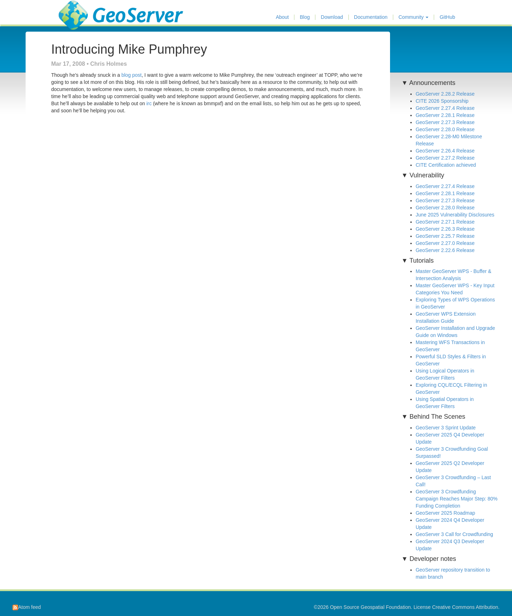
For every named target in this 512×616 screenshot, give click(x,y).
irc (149, 103)
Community (414, 17)
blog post (131, 75)
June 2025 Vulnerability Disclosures (455, 215)
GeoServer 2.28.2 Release (445, 94)
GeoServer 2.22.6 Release (445, 250)
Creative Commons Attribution (465, 607)
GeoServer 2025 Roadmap (445, 513)
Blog (305, 17)
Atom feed (26, 607)
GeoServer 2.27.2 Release (445, 158)
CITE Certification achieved (446, 165)
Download (332, 17)
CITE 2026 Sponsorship (442, 101)
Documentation (371, 17)
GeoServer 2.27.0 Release (445, 243)
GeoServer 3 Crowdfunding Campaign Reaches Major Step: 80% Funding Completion (456, 499)
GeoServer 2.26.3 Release (445, 229)
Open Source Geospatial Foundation (370, 607)
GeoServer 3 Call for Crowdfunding (454, 534)
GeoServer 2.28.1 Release (445, 115)
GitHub (447, 17)
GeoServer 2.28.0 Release (445, 129)
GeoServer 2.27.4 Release (445, 108)
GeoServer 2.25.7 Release (445, 236)
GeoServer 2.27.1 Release (445, 222)
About (282, 17)
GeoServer (79, 9)
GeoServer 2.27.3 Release (445, 122)
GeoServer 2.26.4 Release (445, 151)
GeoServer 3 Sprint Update (446, 427)
